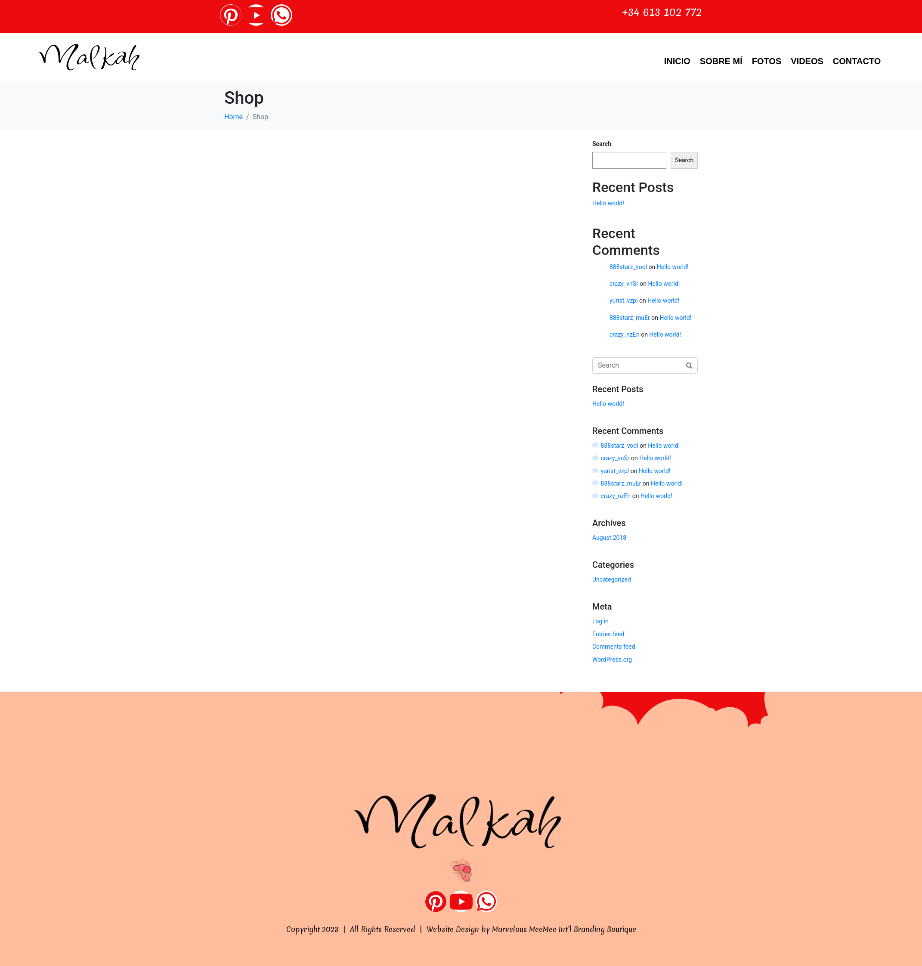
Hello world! (608, 203)
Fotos (767, 61)
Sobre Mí (721, 61)
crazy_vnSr (624, 283)
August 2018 (609, 537)
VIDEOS (807, 61)
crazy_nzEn (625, 334)
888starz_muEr (630, 317)
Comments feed (613, 646)
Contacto (857, 61)
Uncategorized (611, 579)
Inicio (677, 61)
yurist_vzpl (624, 300)
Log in (600, 621)
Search (601, 143)
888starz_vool (628, 266)
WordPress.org (612, 659)
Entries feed (608, 634)
